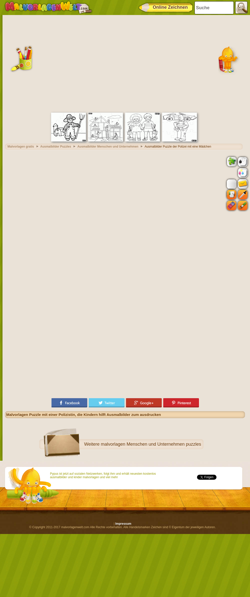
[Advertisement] (49, 63)
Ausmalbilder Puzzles (55, 146)
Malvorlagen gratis (21, 146)
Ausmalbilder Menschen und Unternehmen (107, 146)
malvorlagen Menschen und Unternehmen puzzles (151, 444)
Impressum (123, 523)
